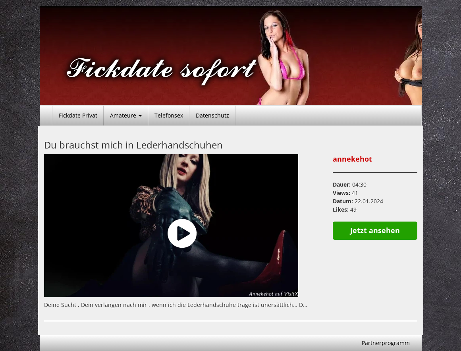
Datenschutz (212, 115)
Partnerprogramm (386, 343)
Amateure (126, 115)
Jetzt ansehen (375, 230)
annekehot (352, 159)
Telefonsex (168, 115)
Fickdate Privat (78, 115)
